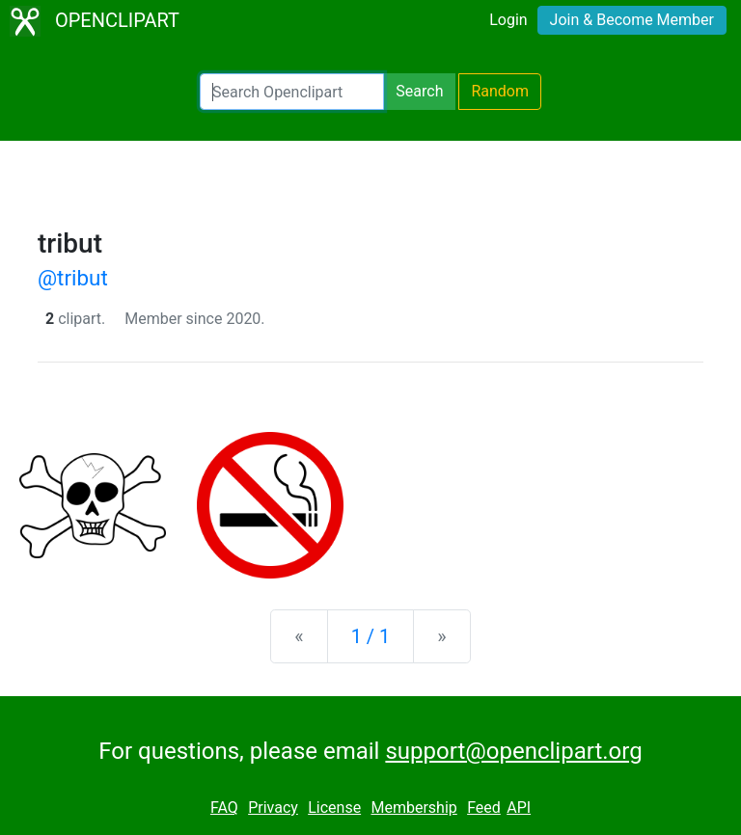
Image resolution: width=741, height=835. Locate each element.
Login (508, 20)
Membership (413, 807)
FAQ (224, 807)
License (334, 807)
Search (419, 91)
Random (500, 91)
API (519, 807)
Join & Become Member (632, 20)
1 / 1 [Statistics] (371, 636)
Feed (484, 807)
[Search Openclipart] (292, 91)
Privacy (273, 807)
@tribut (73, 277)
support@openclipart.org (513, 751)
